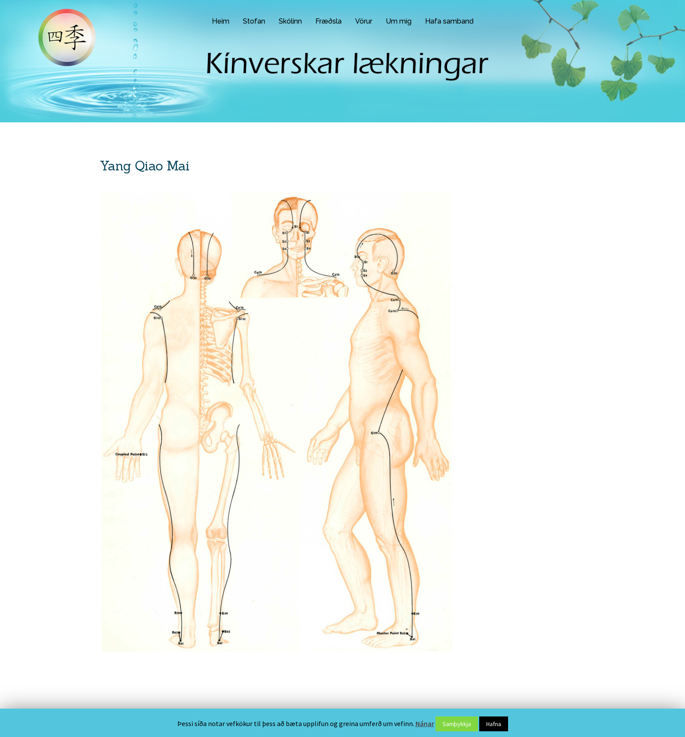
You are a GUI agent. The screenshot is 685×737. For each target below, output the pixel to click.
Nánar (424, 723)
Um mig (399, 21)
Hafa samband (449, 21)
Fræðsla (328, 21)
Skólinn (290, 21)
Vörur (363, 21)
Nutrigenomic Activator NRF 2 (512, 196)
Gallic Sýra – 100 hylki (501, 181)
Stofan (254, 21)
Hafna (493, 724)
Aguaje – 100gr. (493, 211)
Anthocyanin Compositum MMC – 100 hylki (527, 225)
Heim (220, 21)
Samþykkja (457, 724)
